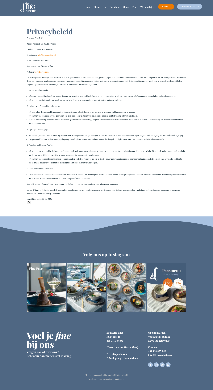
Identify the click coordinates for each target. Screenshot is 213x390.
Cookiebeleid (122, 375)
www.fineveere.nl (41, 72)
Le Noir (101, 379)
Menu (126, 7)
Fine (134, 7)
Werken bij (146, 7)
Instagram (119, 254)
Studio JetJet (120, 379)
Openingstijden (189, 6)
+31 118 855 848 (157, 351)
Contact (166, 6)
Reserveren (100, 7)
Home (88, 7)
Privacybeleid (110, 375)
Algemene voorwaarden (94, 375)
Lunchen (115, 7)
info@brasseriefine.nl (47, 55)
